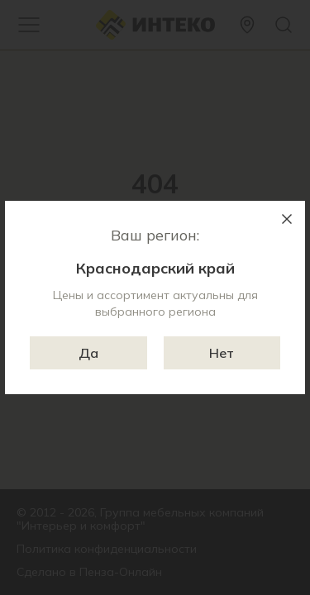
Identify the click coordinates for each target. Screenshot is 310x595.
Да (88, 353)
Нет (221, 353)
